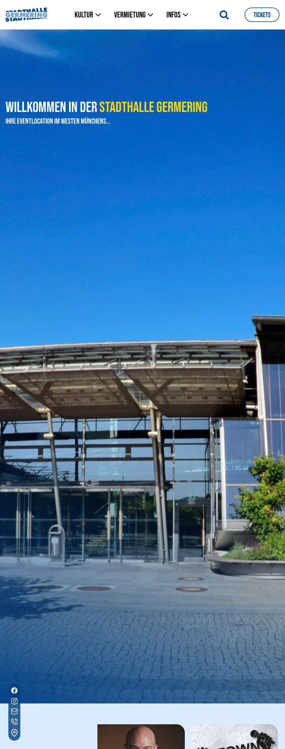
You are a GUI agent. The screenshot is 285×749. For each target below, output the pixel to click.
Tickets (262, 15)
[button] (89, 15)
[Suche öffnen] (224, 14)
